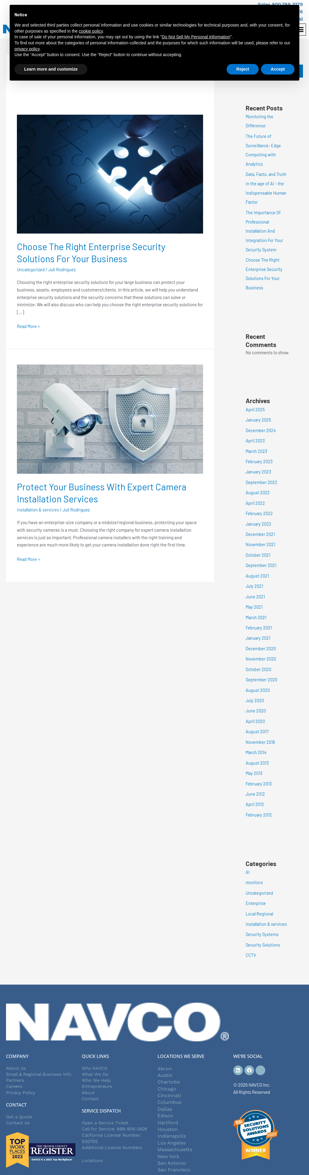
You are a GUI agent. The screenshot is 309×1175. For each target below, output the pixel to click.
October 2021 (258, 548)
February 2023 (259, 456)
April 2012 (255, 792)
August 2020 (258, 680)
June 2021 (255, 589)
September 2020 (262, 670)
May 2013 (254, 762)
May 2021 (254, 599)
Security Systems (262, 921)
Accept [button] (278, 69)
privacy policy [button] (27, 48)
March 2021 (256, 609)
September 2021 (261, 558)
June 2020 (256, 701)
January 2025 (259, 416)
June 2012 (255, 782)
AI (248, 860)
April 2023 (255, 436)
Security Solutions (263, 931)
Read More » (29, 326)
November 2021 (260, 538)
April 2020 (255, 711)
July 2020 (255, 691)
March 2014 (256, 741)
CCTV (251, 941)
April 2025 (255, 406)
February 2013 (259, 772)
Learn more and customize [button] (51, 69)
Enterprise (256, 890)
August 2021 (257, 569)
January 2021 (258, 629)
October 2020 (259, 660)
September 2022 (262, 477)
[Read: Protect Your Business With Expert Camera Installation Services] (110, 418)
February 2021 (259, 619)
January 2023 (259, 467)
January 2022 (259, 518)
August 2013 (257, 752)
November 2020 (261, 650)
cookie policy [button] (91, 31)
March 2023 (257, 446)
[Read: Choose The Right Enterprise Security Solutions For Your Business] (110, 173)
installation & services (38, 509)
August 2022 (258, 487)
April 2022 (255, 497)
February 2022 (259, 507)
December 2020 (261, 640)
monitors (254, 870)
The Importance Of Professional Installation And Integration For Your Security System (265, 229)
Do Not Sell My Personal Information (196, 36)
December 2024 (261, 426)
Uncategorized (31, 269)
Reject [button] (242, 69)
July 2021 (254, 578)
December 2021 (260, 528)
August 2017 (257, 721)
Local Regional (260, 900)
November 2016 (260, 731)
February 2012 (259, 803)
